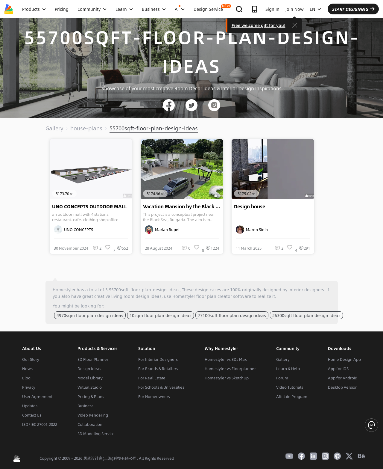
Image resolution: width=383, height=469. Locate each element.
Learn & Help (288, 369)
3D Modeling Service (96, 434)
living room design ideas (136, 296)
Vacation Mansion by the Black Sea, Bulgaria (183, 206)
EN (315, 9)
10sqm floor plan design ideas (161, 315)
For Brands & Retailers (158, 369)
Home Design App (344, 359)
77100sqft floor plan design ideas (232, 315)
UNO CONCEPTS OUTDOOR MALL (89, 206)
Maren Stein (252, 229)
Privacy (28, 387)
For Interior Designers (158, 359)
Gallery (54, 128)
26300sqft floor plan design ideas (306, 315)
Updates (29, 406)
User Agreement (37, 396)
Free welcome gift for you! (258, 25)
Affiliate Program (291, 396)
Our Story (30, 359)
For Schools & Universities (161, 387)
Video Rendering (92, 415)
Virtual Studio (89, 387)
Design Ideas (89, 369)
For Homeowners (154, 396)
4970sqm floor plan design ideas (90, 315)
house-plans (86, 128)
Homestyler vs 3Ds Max (226, 359)
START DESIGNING (353, 9)
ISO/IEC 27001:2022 (39, 424)
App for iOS (338, 369)
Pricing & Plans (90, 396)
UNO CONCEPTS (73, 229)
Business (85, 406)
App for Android (342, 378)
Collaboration (89, 424)
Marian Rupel (162, 229)
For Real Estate (151, 378)
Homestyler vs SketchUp (227, 378)
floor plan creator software (223, 296)
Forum (282, 378)
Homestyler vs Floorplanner (230, 369)
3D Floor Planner (92, 359)
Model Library (90, 378)
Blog (26, 378)
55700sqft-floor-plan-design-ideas (154, 128)
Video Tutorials (289, 387)
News (27, 369)
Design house (249, 206)
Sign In (272, 9)
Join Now (294, 9)
